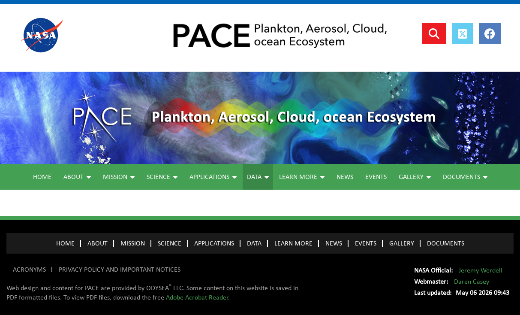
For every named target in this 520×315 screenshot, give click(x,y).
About (77, 176)
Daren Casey (471, 281)
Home (42, 176)
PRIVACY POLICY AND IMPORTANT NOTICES (119, 269)
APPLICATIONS (214, 243)
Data (258, 176)
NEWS (333, 243)
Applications (213, 176)
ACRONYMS (29, 269)
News (345, 176)
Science (162, 176)
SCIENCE (169, 243)
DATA (254, 243)
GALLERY (401, 243)
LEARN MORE (293, 243)
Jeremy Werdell (480, 270)
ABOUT (97, 243)
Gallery (415, 176)
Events (376, 176)
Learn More (302, 176)
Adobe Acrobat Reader (197, 297)
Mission (119, 176)
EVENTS (365, 243)
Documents (465, 176)
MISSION (132, 243)
